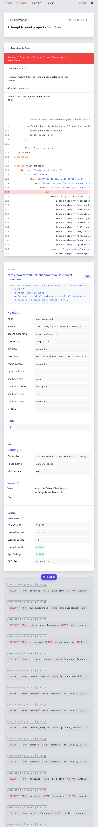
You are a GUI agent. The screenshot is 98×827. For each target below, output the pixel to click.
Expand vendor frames (20, 48)
